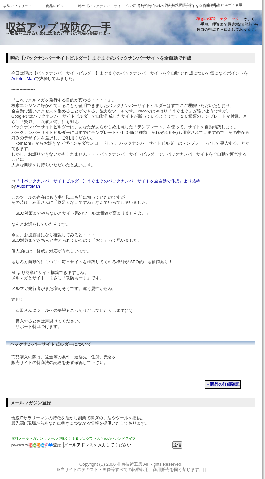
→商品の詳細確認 (222, 384)
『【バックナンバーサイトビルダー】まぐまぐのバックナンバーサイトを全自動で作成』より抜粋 (108, 181)
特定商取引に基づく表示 (222, 5)
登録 (54, 444)
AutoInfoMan (23, 78)
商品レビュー (56, 6)
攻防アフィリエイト (19, 6)
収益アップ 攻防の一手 (58, 27)
